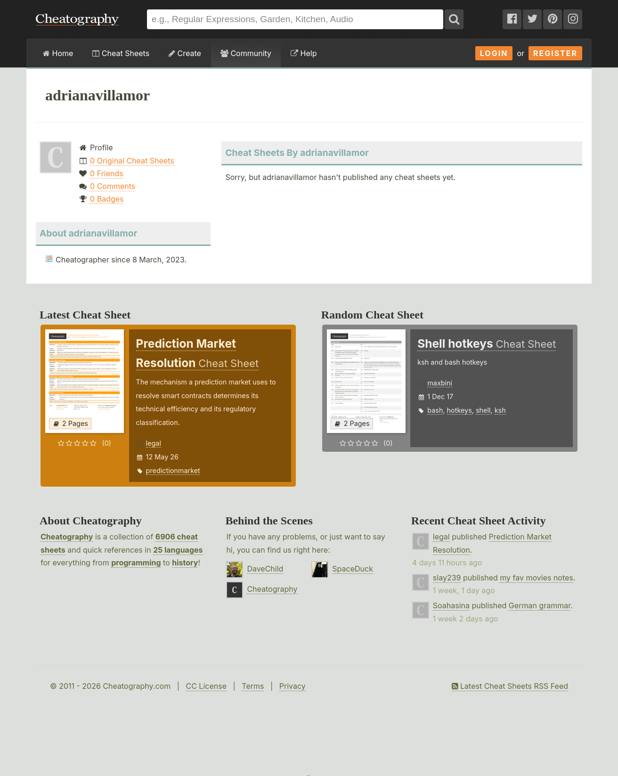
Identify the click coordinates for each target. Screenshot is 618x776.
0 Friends (106, 173)
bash (435, 410)
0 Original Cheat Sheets (132, 160)
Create (185, 53)
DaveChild (265, 568)
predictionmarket (173, 470)
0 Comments (112, 186)
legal (153, 443)
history (185, 562)
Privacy (292, 686)
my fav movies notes (536, 577)
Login (494, 53)
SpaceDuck (352, 568)
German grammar (539, 605)
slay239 (447, 577)
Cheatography (67, 536)
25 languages (178, 550)
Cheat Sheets (120, 53)
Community (245, 53)
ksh (500, 410)
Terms (253, 686)
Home (58, 53)
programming (136, 562)
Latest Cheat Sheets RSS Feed (510, 686)
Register (555, 53)
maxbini (439, 383)
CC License (206, 686)
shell (483, 410)
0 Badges (106, 199)
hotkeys (459, 410)
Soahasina (451, 605)
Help (304, 53)
